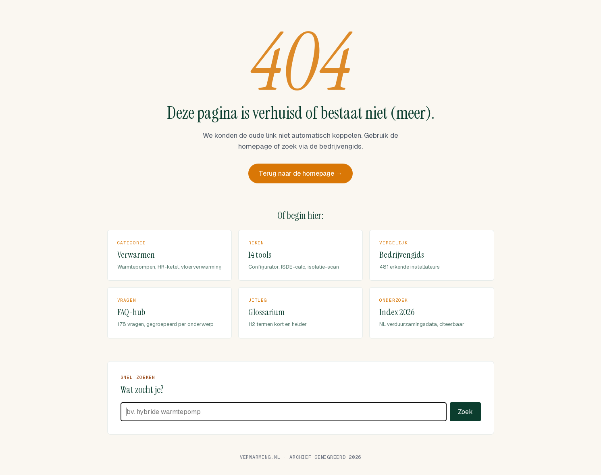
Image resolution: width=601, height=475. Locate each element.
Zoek (465, 400)
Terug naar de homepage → (300, 162)
